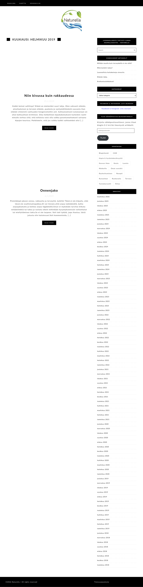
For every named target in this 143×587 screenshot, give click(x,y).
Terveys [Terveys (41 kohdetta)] (128, 179)
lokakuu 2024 (102, 233)
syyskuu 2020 (102, 437)
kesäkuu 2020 (102, 451)
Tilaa (103, 138)
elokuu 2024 (102, 242)
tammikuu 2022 (103, 365)
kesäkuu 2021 (102, 397)
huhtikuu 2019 (103, 515)
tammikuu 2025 (103, 219)
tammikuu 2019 (103, 528)
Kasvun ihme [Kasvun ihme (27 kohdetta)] (104, 163)
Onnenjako (49, 190)
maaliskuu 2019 (103, 519)
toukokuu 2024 (103, 251)
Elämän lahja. (102, 77)
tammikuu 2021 (103, 419)
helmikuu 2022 (103, 360)
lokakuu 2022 (102, 324)
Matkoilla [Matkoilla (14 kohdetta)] (103, 168)
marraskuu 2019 (103, 483)
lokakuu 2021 (102, 378)
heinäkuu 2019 (103, 501)
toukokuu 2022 (103, 347)
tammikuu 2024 (103, 269)
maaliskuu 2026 (103, 197)
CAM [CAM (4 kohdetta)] (115, 153)
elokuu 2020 (102, 442)
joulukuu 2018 (103, 533)
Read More (49, 128)
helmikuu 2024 (103, 265)
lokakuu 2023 (102, 283)
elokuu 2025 (102, 210)
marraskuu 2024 (103, 228)
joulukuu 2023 (103, 274)
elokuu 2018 (102, 551)
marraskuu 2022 (103, 319)
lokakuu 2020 (102, 433)
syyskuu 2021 (102, 383)
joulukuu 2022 (103, 315)
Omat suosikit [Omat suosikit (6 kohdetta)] (117, 168)
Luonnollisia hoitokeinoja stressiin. (111, 72)
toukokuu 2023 (103, 297)
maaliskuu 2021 (103, 410)
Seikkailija (35, 3)
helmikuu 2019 (103, 524)
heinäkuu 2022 (103, 337)
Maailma (11, 3)
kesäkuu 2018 (102, 560)
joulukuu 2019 (103, 478)
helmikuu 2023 (103, 306)
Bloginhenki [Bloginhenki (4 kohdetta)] (104, 153)
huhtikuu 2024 (103, 256)
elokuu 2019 (102, 497)
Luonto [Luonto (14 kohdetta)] (125, 163)
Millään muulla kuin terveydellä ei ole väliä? (114, 63)
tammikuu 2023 (103, 310)
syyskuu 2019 (102, 492)
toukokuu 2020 (103, 456)
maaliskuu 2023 (103, 301)
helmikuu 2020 (103, 469)
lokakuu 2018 (102, 542)
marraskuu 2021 (103, 374)
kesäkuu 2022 (102, 342)
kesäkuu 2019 (102, 506)
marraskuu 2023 (103, 278)
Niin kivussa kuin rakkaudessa (49, 95)
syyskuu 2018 (102, 547)
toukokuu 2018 (103, 565)
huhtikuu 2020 (103, 460)
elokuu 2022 (102, 333)
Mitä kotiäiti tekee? (105, 68)
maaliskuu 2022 (103, 356)
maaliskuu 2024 (103, 260)
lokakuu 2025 (102, 206)
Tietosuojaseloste (101, 582)
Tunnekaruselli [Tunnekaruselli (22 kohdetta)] (105, 184)
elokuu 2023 (102, 292)
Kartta (22, 3)
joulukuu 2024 (103, 224)
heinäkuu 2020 (103, 447)
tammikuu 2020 (103, 474)
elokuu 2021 (102, 388)
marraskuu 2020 (103, 428)
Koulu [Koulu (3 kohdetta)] (116, 163)
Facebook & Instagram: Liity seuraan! (116, 103)
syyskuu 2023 (102, 288)
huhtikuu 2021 (103, 406)
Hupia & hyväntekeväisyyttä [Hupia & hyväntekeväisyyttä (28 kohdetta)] (110, 158)
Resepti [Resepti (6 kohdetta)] (119, 173)
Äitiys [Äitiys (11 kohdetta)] (117, 184)
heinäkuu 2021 (103, 392)
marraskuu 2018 (103, 538)
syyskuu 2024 (102, 237)
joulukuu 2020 (103, 424)
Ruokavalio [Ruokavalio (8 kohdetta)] (116, 179)
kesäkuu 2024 (102, 247)
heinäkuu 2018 (103, 556)
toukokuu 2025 (103, 215)
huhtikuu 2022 (103, 351)
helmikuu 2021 (103, 415)
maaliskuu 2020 (103, 465)
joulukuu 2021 (103, 369)
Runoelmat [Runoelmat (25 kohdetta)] (103, 179)
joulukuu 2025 (103, 201)
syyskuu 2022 (102, 328)
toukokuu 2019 (103, 510)
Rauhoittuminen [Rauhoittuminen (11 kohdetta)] (105, 173)
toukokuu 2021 (103, 401)
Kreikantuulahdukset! (105, 81)
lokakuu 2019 (102, 488)
